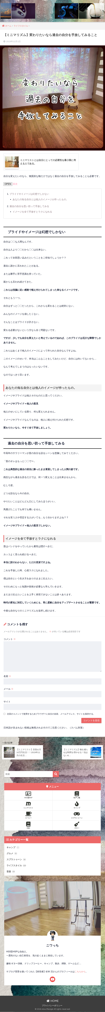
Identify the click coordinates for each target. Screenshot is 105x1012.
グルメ (12, 853)
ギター (77, 825)
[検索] (56, 774)
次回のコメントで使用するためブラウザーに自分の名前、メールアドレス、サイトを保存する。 (51, 714)
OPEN (8, 184)
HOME (52, 1001)
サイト (7, 701)
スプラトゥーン (77, 815)
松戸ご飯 (77, 795)
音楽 (11, 871)
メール (9, 689)
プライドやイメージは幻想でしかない (29, 194)
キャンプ (77, 805)
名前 (7, 676)
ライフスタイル (17, 865)
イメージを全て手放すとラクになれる (32, 211)
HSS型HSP (28, 795)
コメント (10, 639)
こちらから (80, 972)
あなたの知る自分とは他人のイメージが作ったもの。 (40, 199)
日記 (28, 825)
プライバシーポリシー (52, 1006)
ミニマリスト (28, 805)
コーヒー (28, 815)
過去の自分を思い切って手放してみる (29, 206)
